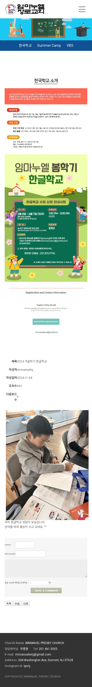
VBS (70, 45)
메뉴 (82, 9)
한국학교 (25, 45)
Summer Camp (49, 45)
